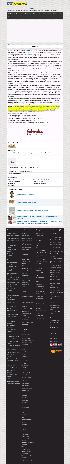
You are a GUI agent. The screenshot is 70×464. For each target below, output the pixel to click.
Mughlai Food (39, 298)
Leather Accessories (27, 347)
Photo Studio (25, 397)
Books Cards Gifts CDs (48, 106)
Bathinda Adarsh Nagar (56, 258)
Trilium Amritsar (11, 365)
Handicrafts (25, 306)
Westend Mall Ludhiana (13, 383)
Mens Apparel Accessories (30, 109)
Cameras (24, 257)
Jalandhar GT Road (55, 270)
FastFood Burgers (40, 250)
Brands (21, 13)
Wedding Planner (26, 449)
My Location (12, 13)
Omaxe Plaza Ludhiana (13, 345)
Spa (23, 417)
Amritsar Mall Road (55, 253)
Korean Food (39, 289)
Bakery (38, 238)
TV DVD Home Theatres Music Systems (26, 438)
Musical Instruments (27, 370)
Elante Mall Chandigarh (13, 279)
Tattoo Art (24, 429)
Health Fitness (25, 311)
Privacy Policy (53, 336)
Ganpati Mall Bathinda (13, 295)
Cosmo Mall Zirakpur (12, 266)
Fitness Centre (25, 286)
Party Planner (25, 383)
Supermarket (25, 427)
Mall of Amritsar (11, 319)
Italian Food (39, 284)
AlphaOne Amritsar (12, 233)
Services (24, 412)
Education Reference (27, 270)
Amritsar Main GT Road (56, 251)
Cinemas (24, 263)
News (54, 13)
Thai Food (38, 313)
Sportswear (25, 422)
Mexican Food (39, 296)
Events (49, 13)
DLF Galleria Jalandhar (13, 277)
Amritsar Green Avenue (56, 242)
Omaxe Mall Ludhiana (13, 336)
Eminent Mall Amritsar (13, 282)
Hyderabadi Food (40, 277)
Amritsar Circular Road (56, 240)
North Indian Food (40, 301)
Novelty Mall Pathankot (13, 334)
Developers (42, 13)
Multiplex (24, 367)
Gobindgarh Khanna (55, 267)
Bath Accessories (26, 247)
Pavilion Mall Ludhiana (13, 352)
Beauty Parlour (25, 249)
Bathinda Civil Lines (55, 265)
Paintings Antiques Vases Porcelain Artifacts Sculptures (27, 378)
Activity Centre (25, 233)
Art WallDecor (25, 235)
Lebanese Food (40, 291)
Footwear (25, 108)
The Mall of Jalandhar (13, 363)
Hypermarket (25, 324)
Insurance (24, 329)
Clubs (23, 266)
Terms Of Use (53, 338)
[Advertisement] (35, 31)
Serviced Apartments (27, 410)
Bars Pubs (38, 240)
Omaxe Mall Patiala (12, 339)
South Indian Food (41, 310)
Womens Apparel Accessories (19, 111)
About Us (52, 331)
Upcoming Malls (18, 16)
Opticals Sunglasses (27, 374)
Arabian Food (39, 235)
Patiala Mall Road (54, 320)
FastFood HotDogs (41, 252)
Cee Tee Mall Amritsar (13, 243)
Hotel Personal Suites (27, 322)
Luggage (24, 354)
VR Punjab (10, 378)
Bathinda (52, 256)
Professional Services (27, 405)
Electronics (24, 273)
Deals (34, 13)
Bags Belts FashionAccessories (33, 106)
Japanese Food (40, 286)
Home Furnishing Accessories (42, 108)
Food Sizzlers (39, 272)
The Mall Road (54, 322)
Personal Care (25, 390)
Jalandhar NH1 (54, 287)
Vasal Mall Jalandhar (12, 368)
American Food (40, 233)
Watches (24, 446)
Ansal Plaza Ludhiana (13, 238)
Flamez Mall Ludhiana (13, 293)
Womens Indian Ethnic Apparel (36, 111)
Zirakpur (52, 325)
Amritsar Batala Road (55, 237)
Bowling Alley (25, 254)
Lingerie (24, 349)
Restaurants (39, 306)
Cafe (37, 245)
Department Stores (27, 268)
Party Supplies (25, 385)
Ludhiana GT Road (55, 305)
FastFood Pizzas (40, 259)
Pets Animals (25, 393)
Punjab (32, 8)
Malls (59, 13)
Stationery (24, 424)
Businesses (28, 13)
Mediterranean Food (41, 293)
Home (8, 44)
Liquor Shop (25, 351)
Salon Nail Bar (25, 407)
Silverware (24, 414)
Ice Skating (24, 327)
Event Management (27, 278)
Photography (25, 400)
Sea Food (38, 308)
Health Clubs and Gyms (28, 308)
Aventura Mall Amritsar (13, 240)
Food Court (39, 266)
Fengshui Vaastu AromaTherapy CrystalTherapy (26, 282)
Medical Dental (25, 356)
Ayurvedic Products (19, 106)
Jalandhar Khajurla (55, 276)
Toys (23, 431)
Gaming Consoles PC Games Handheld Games (27, 297)
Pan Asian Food (40, 303)
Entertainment (25, 275)
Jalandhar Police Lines (56, 290)
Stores (10, 16)
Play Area (24, 402)
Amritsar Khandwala (55, 244)
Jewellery (53, 108)
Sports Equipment (26, 419)
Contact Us (53, 333)
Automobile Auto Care (27, 238)
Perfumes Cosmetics (43, 109)
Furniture (31, 108)
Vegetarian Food (40, 318)
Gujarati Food (39, 275)
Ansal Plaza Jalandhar (13, 235)
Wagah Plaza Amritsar (13, 381)
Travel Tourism (25, 434)
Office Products (26, 372)
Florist (23, 289)
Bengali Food (39, 243)
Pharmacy (24, 395)
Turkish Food (39, 315)
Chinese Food (39, 247)
